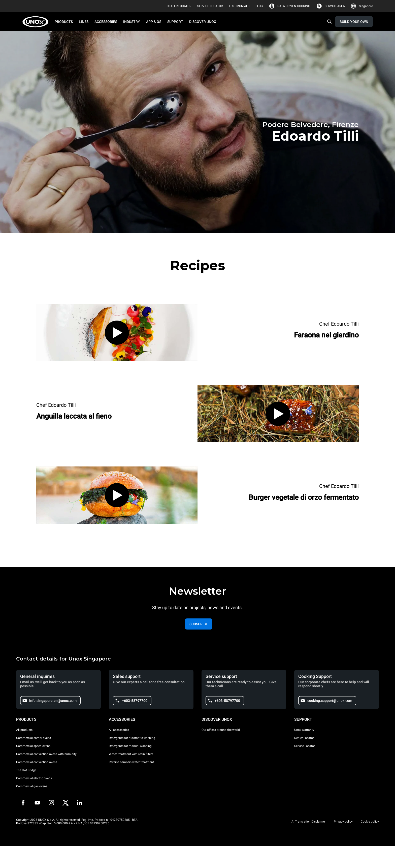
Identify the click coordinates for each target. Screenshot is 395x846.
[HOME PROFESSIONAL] (37, 21)
